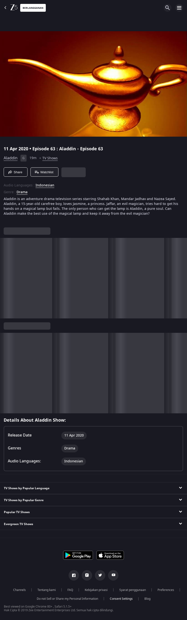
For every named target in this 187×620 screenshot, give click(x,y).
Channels (19, 590)
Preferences (166, 590)
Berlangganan (33, 8)
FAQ (70, 590)
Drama (22, 192)
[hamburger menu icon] (179, 8)
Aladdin (11, 158)
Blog (147, 599)
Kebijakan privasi (96, 590)
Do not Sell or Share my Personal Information (67, 599)
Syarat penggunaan (132, 590)
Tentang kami (46, 590)
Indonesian (45, 185)
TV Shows (50, 158)
